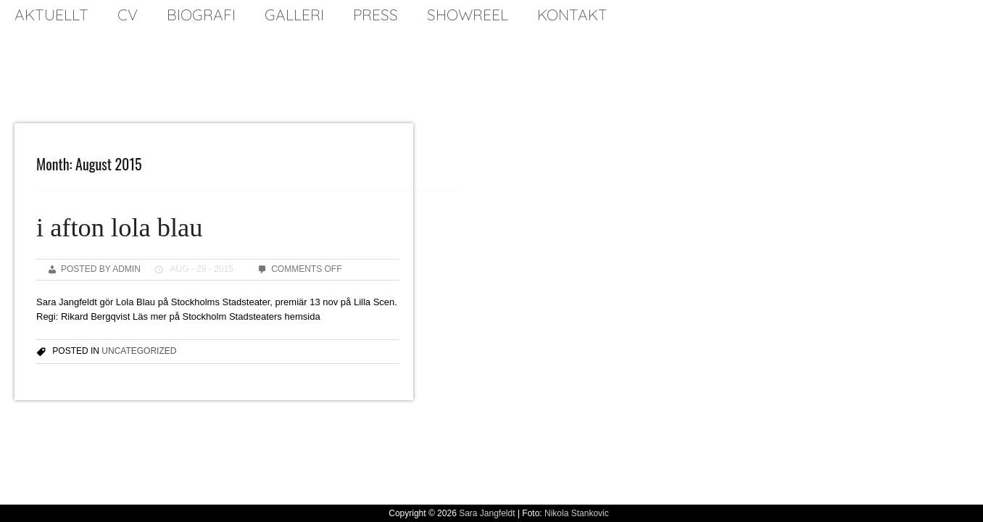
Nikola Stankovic (576, 513)
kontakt (572, 14)
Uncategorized (138, 351)
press (375, 14)
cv (127, 14)
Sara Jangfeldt (487, 513)
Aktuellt (51, 14)
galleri (294, 14)
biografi (201, 14)
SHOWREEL (467, 14)
